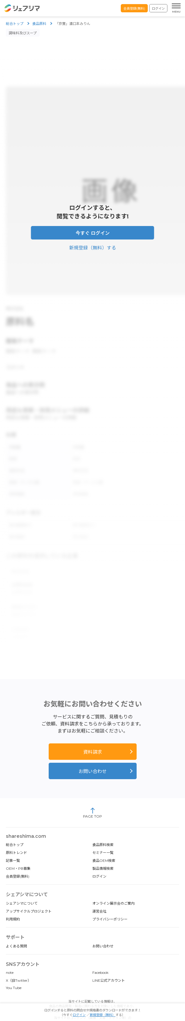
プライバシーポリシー (110, 904)
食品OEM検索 (103, 846)
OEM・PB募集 (18, 854)
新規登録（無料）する (92, 244)
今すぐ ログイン (93, 229)
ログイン (158, 8)
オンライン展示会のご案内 (113, 888)
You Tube (13, 973)
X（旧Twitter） (18, 966)
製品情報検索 (102, 854)
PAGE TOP (92, 798)
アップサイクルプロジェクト (29, 896)
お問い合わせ (93, 757)
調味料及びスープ (23, 33)
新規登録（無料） (103, 1015)
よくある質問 (16, 931)
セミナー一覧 (102, 838)
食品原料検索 (102, 830)
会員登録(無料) (134, 8)
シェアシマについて (22, 888)
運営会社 (99, 896)
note (9, 958)
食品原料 (39, 23)
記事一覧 (13, 846)
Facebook (100, 958)
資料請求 (92, 737)
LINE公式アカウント (108, 966)
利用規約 (13, 904)
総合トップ (14, 23)
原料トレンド (16, 838)
